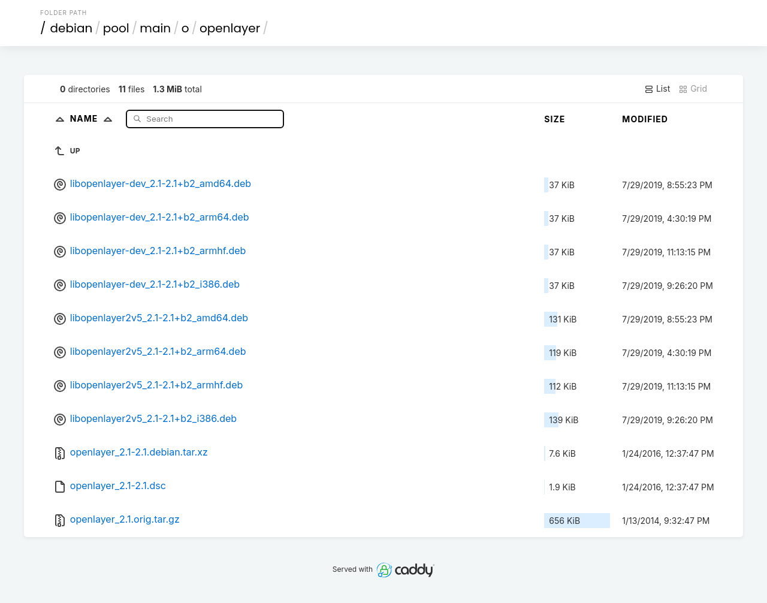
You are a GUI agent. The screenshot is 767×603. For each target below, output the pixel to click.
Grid (692, 88)
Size (554, 119)
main (155, 28)
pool (116, 28)
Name (93, 118)
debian (71, 28)
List (657, 88)
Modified (645, 119)
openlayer (230, 28)
